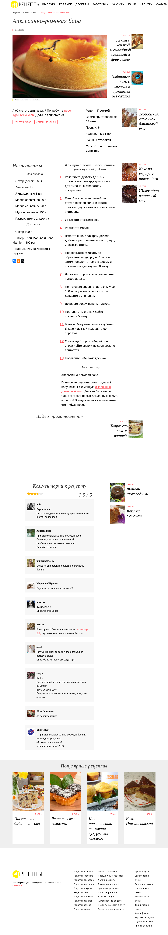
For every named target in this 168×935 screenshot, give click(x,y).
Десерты (82, 4)
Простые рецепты (108, 892)
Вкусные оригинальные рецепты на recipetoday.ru (27, 874)
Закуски (118, 4)
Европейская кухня (142, 878)
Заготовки (100, 4)
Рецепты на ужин (107, 871)
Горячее (65, 4)
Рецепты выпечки (83, 871)
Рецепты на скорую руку (111, 905)
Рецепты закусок (83, 888)
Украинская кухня (144, 917)
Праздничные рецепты (110, 876)
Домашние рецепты (109, 884)
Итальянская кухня (142, 890)
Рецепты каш (81, 892)
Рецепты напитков (84, 896)
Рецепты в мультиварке (111, 909)
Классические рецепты (110, 901)
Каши (132, 4)
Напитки (146, 4)
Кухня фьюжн (142, 913)
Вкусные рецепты (107, 896)
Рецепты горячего (83, 876)
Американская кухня (142, 898)
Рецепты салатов (83, 901)
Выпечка (49, 4)
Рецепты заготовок (84, 884)
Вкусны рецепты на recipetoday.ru (26, 4)
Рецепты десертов (84, 880)
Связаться (17, 885)
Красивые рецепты (108, 888)
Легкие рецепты (106, 880)
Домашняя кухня (144, 884)
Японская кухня (143, 926)
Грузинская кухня (144, 921)
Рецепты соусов (82, 905)
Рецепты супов (82, 909)
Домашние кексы (46, 122)
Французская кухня (142, 907)
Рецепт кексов (22, 122)
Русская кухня (142, 871)
